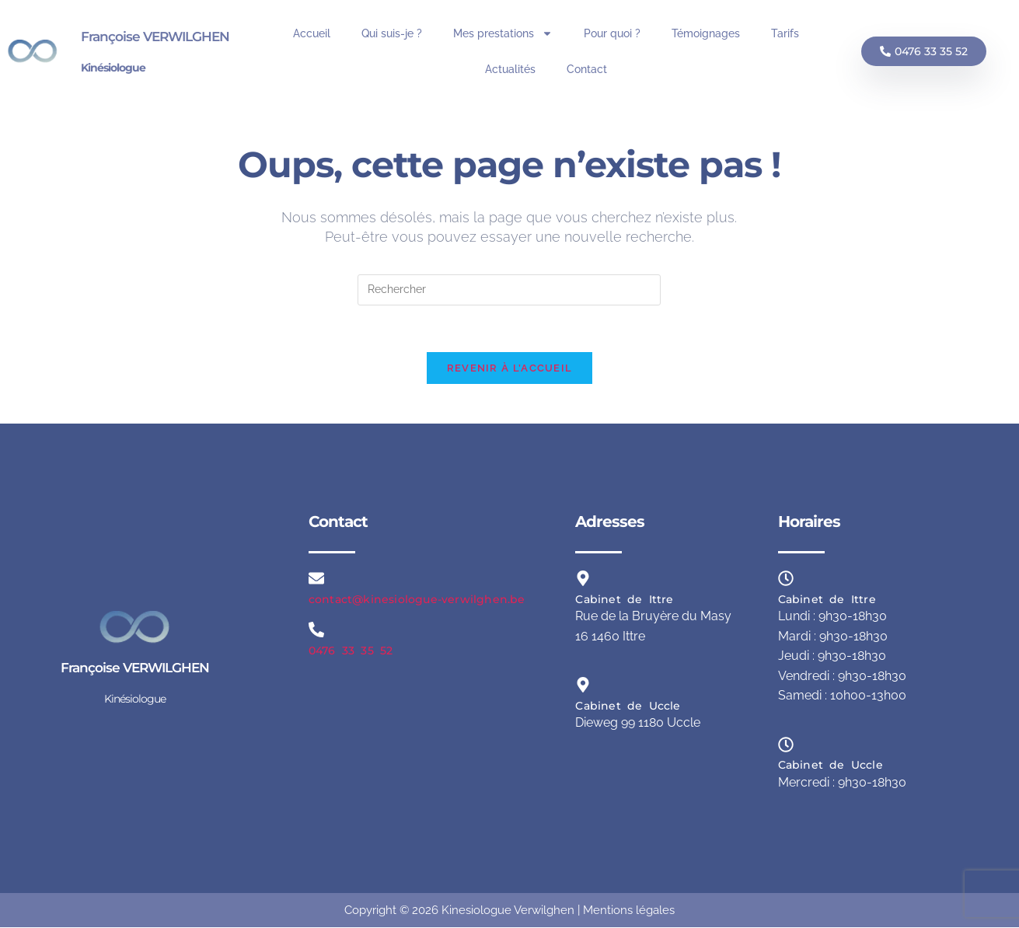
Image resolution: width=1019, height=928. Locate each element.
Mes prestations (503, 33)
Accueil (311, 33)
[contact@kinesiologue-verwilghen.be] (316, 579)
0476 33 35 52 (351, 651)
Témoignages (706, 33)
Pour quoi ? (612, 33)
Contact (587, 69)
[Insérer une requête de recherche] (509, 289)
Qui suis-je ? (391, 33)
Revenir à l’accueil (510, 369)
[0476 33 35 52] (316, 630)
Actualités (510, 69)
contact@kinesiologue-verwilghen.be (417, 600)
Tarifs (785, 33)
